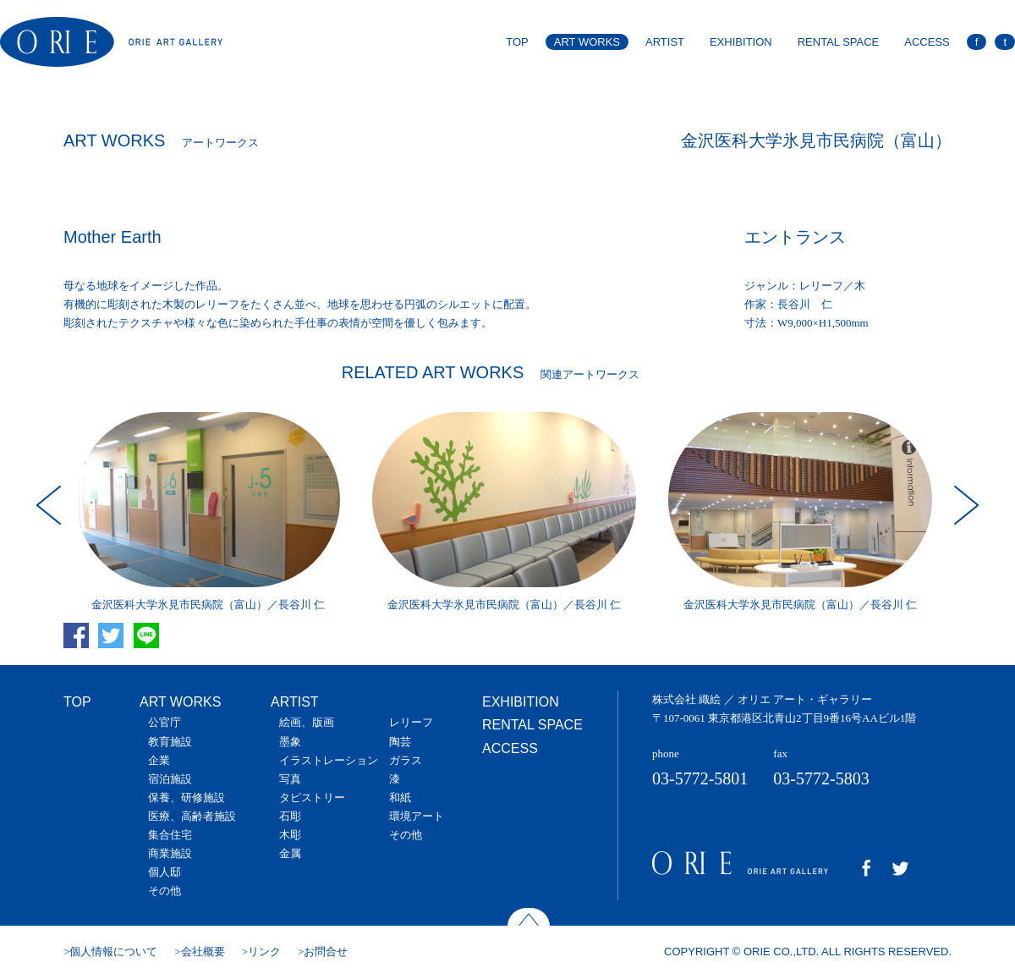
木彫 (290, 834)
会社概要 (203, 951)
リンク (264, 951)
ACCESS (926, 42)
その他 (164, 890)
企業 (159, 760)
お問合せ (326, 951)
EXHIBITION (741, 42)
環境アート (416, 816)
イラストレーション (328, 760)
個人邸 (164, 872)
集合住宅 (170, 834)
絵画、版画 (306, 722)
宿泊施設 (170, 779)
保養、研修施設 (186, 797)
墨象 (290, 741)
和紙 (400, 797)
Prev (50, 505)
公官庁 (164, 722)
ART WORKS (587, 42)
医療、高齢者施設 (192, 816)
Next (964, 505)
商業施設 (170, 853)
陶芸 (400, 741)
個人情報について (113, 951)
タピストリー (312, 797)
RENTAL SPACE (839, 42)
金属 (290, 853)
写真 (290, 779)
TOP (517, 42)
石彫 (290, 816)
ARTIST (664, 42)
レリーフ (411, 722)
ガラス (405, 760)
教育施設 (170, 741)
